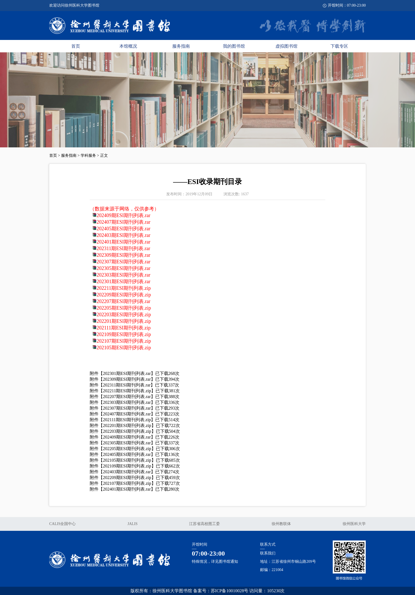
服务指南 (181, 46)
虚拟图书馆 (286, 46)
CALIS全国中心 (62, 524)
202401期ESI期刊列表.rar (123, 242)
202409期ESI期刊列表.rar (123, 215)
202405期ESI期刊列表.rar (123, 228)
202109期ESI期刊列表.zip (124, 334)
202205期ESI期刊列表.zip (124, 308)
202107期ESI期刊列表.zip (124, 341)
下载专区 (339, 46)
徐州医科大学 (354, 524)
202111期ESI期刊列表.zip (124, 328)
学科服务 (88, 155)
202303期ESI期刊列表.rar (123, 275)
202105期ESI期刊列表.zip (124, 347)
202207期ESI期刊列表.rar (123, 301)
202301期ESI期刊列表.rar (123, 281)
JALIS (132, 524)
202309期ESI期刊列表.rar (123, 255)
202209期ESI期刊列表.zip (124, 295)
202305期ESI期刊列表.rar (123, 268)
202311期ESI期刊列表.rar (123, 248)
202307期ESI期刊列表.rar (123, 261)
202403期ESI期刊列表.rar (123, 235)
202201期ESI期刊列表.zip (124, 321)
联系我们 (267, 553)
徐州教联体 (281, 524)
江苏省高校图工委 (204, 524)
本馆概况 (128, 46)
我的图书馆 (234, 46)
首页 (75, 46)
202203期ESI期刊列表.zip (124, 314)
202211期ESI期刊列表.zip (124, 288)
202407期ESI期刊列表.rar (123, 222)
